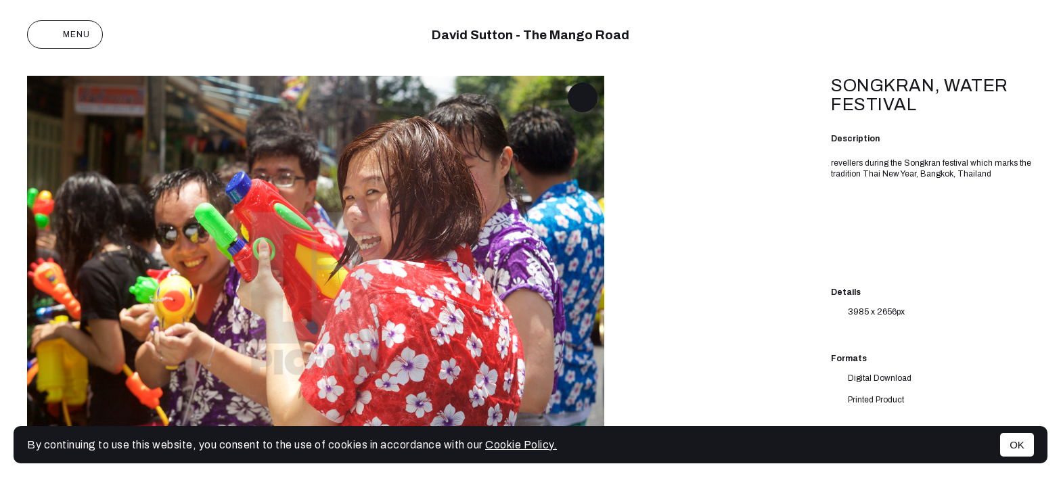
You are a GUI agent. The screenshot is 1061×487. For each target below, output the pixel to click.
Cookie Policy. (521, 444)
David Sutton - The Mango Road (530, 35)
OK (1017, 444)
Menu (65, 34)
